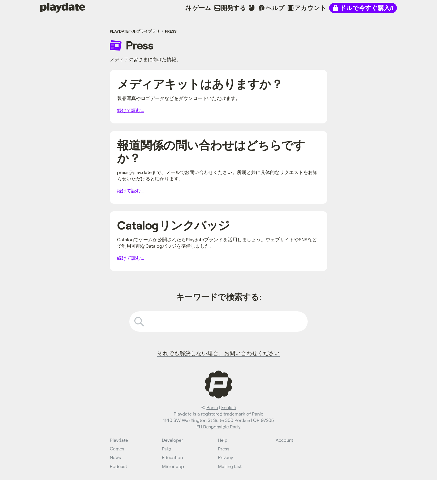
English (228, 407)
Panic (212, 407)
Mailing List (230, 466)
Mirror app (173, 466)
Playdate (52, 7)
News (115, 457)
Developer (172, 440)
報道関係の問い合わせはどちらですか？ (211, 151)
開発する (233, 7)
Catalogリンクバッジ (173, 225)
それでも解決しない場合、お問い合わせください (218, 353)
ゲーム (202, 7)
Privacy (225, 457)
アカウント (310, 7)
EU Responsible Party (218, 426)
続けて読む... (130, 110)
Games (117, 448)
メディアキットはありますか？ (200, 84)
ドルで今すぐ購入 (366, 7)
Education (172, 457)
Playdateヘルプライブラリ (135, 31)
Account (284, 440)
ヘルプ (275, 7)
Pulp (166, 448)
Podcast (118, 466)
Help (222, 440)
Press (170, 31)
